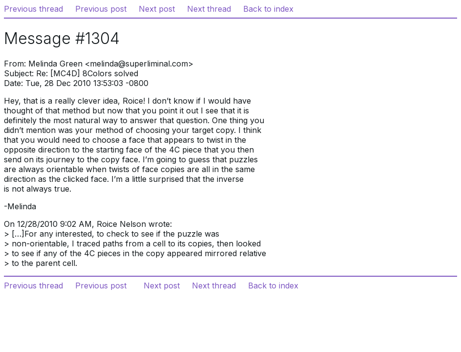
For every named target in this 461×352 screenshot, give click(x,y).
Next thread (209, 9)
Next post (157, 9)
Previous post (100, 9)
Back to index (268, 9)
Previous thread (33, 9)
